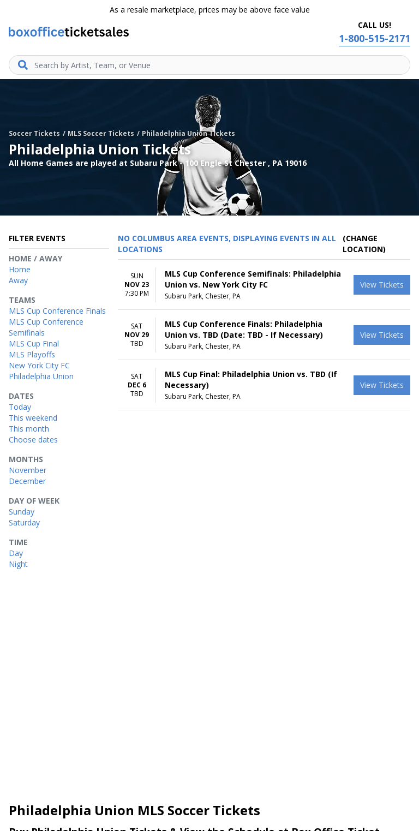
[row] (264, 285)
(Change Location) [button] (364, 243)
